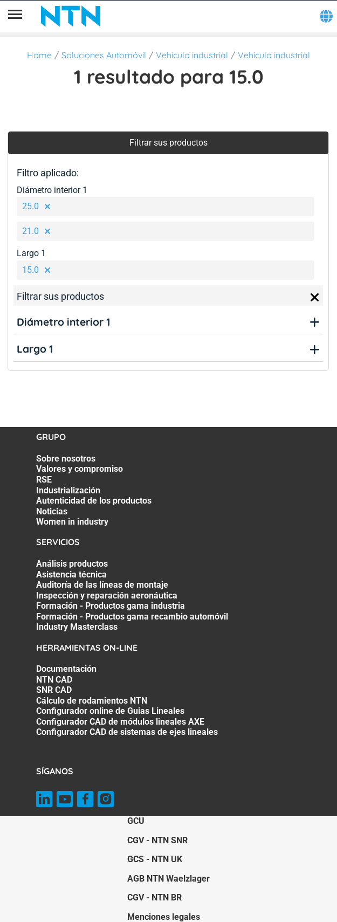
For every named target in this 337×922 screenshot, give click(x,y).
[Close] (315, 298)
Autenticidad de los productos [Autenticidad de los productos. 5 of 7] (94, 501)
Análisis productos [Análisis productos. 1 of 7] (72, 564)
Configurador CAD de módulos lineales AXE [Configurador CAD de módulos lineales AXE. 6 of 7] (120, 722)
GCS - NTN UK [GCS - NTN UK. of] (154, 859)
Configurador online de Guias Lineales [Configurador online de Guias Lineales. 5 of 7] (110, 711)
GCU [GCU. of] (136, 821)
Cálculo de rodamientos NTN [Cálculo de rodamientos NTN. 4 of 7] (91, 701)
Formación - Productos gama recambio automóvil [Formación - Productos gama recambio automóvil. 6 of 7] (132, 616)
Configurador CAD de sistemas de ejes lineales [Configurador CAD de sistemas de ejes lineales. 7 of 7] (127, 732)
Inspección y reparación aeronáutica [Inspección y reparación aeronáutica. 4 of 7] (106, 595)
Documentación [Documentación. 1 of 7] (66, 669)
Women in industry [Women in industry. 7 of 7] (72, 522)
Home (39, 55)
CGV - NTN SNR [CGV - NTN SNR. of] (157, 840)
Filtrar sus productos (168, 142)
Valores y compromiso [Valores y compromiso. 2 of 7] (79, 469)
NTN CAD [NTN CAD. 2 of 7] (54, 680)
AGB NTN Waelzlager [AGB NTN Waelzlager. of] (168, 878)
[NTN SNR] (70, 16)
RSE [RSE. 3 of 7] (44, 479)
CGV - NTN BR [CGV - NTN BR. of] (154, 897)
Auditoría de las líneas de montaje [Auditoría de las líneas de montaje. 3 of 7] (102, 585)
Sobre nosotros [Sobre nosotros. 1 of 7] (65, 458)
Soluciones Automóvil (103, 55)
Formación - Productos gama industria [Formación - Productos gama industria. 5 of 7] (110, 606)
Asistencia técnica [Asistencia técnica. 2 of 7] (71, 574)
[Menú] (15, 16)
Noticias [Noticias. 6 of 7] (51, 511)
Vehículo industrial (192, 55)
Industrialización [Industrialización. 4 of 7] (68, 490)
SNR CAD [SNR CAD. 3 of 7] (54, 690)
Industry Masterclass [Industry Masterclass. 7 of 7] (77, 627)
